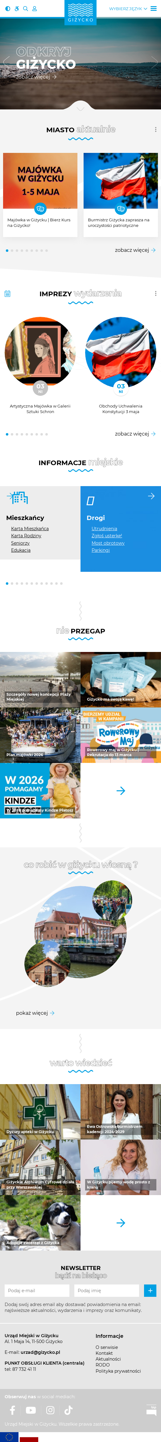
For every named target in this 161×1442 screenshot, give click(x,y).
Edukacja (21, 550)
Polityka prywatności (118, 1371)
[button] (6, 63)
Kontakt (104, 1353)
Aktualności (108, 1359)
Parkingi (101, 550)
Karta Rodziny (26, 536)
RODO (103, 1365)
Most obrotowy (108, 543)
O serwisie (107, 1347)
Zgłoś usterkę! (107, 536)
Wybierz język (125, 8)
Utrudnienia (104, 528)
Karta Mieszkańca (30, 528)
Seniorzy (20, 543)
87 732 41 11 (24, 1369)
